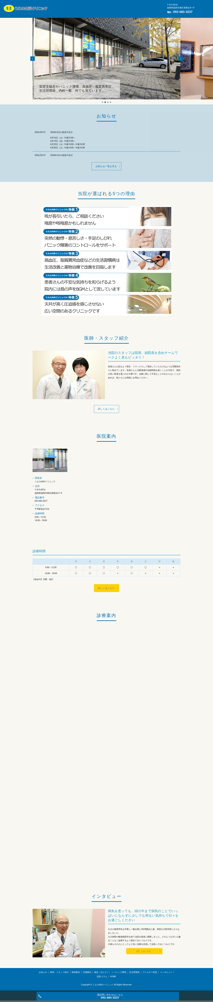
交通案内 (115, 6)
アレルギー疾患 (99, 11)
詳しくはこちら (106, 408)
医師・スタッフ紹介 (79, 6)
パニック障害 (61, 11)
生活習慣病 (79, 11)
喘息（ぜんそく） (134, 6)
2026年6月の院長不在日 (61, 132)
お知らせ (58, 6)
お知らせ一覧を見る (106, 166)
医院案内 (100, 6)
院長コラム (137, 11)
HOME (153, 11)
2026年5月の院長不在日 (61, 155)
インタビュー (119, 11)
